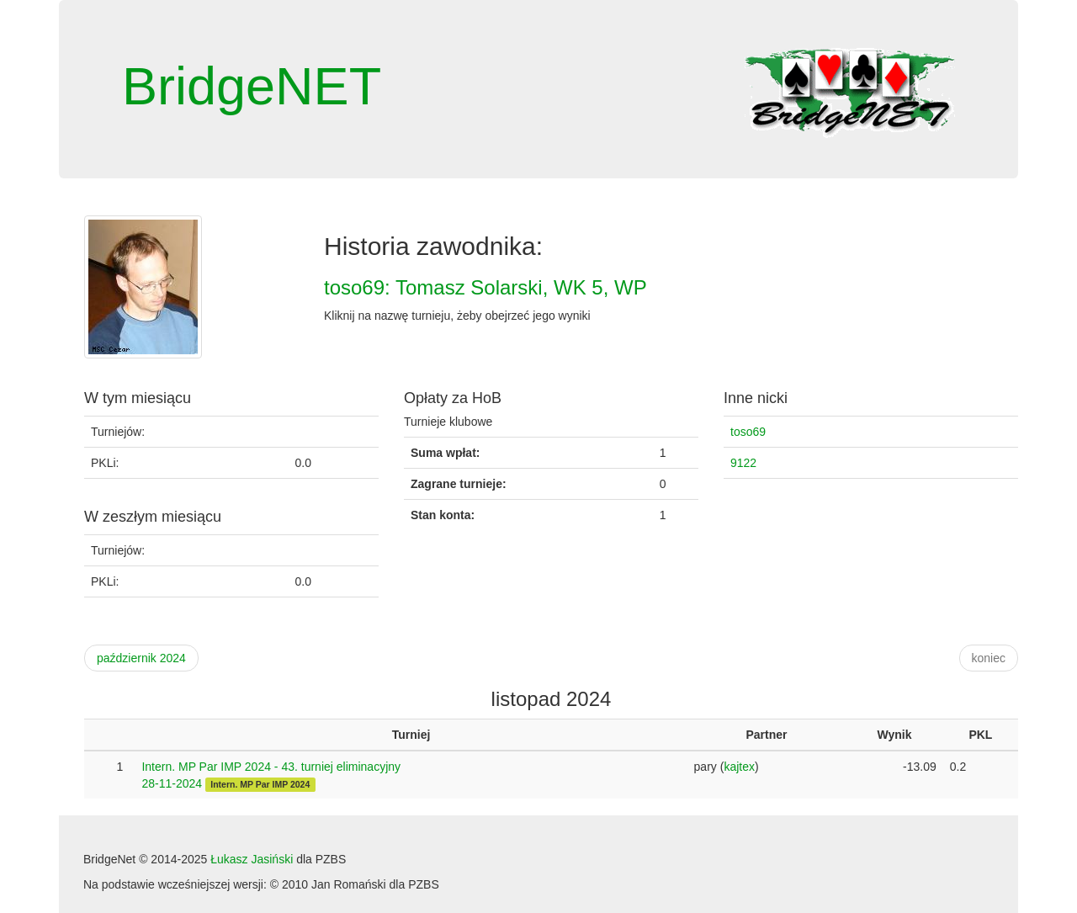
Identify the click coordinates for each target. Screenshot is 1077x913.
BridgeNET (251, 85)
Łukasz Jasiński (251, 859)
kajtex (739, 766)
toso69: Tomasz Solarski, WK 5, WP (485, 287)
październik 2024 (141, 658)
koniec (988, 658)
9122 (743, 463)
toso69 (748, 431)
